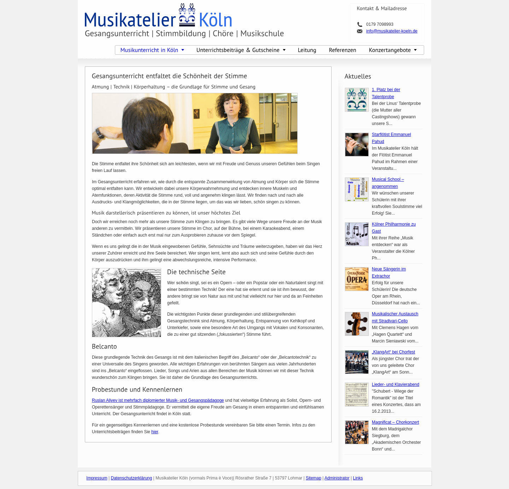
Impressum (96, 478)
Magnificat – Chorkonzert (395, 422)
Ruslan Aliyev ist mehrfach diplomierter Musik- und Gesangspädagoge (158, 400)
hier (154, 431)
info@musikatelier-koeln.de (391, 31)
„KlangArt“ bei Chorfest (393, 352)
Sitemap (313, 478)
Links (358, 478)
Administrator (337, 478)
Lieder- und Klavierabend (395, 384)
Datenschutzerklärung (131, 478)
